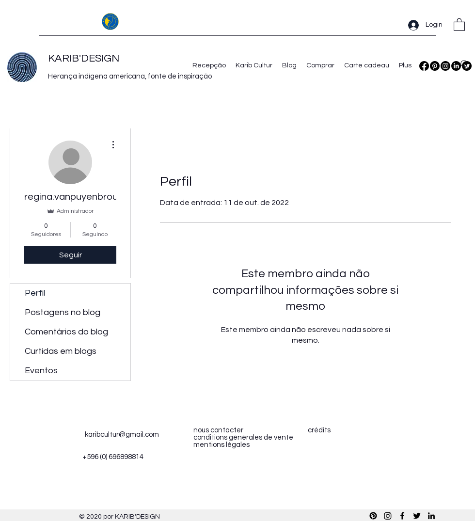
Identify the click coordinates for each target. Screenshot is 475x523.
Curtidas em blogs (60, 351)
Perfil (35, 293)
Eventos (41, 370)
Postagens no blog (62, 312)
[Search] (465, 64)
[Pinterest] (435, 66)
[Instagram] (445, 66)
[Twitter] (417, 516)
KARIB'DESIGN (83, 58)
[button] (459, 24)
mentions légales (221, 444)
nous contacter (218, 430)
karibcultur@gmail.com (122, 434)
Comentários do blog (66, 331)
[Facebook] (424, 66)
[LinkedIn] (431, 516)
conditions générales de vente (243, 437)
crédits (319, 430)
